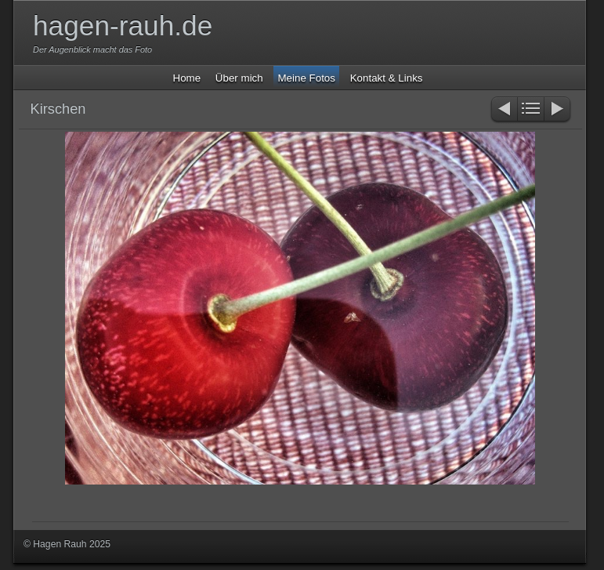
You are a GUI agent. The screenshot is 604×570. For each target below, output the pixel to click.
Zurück (503, 110)
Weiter (558, 110)
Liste (530, 110)
